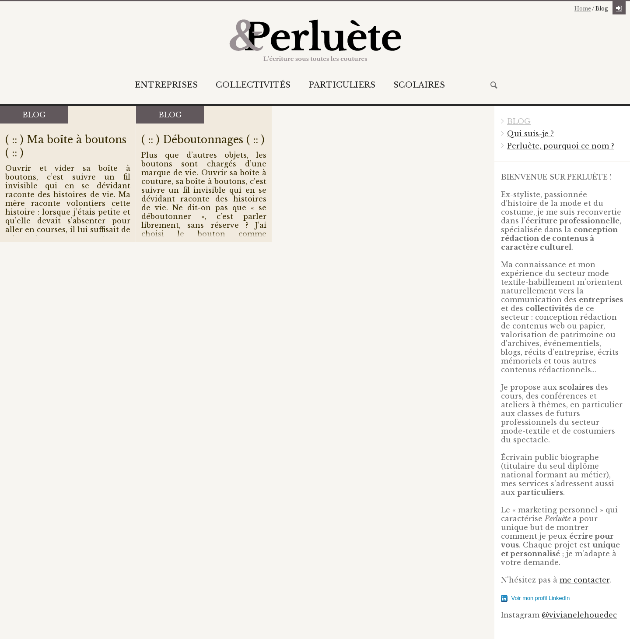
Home (582, 8)
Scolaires (419, 85)
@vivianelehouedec (579, 615)
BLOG (519, 121)
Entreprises (166, 85)
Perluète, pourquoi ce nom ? (560, 145)
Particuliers (341, 85)
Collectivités (253, 85)
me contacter (584, 579)
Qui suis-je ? (530, 133)
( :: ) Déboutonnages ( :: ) (203, 140)
